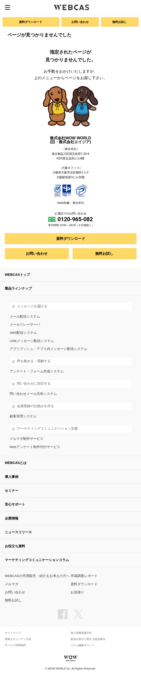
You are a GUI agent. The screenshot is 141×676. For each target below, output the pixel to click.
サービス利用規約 (15, 645)
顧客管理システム (23, 416)
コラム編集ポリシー (82, 645)
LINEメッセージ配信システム (32, 341)
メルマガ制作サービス (26, 439)
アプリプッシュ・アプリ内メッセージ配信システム (48, 349)
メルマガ (11, 584)
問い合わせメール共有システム (33, 394)
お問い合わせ (80, 21)
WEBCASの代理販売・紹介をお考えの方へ (37, 576)
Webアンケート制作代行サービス (35, 447)
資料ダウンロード (30, 21)
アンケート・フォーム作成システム (37, 371)
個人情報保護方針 (81, 633)
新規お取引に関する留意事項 (88, 639)
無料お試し (119, 21)
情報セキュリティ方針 (18, 639)
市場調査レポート (84, 576)
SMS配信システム (23, 332)
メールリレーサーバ (25, 324)
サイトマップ (13, 633)
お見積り (77, 592)
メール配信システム (25, 316)
